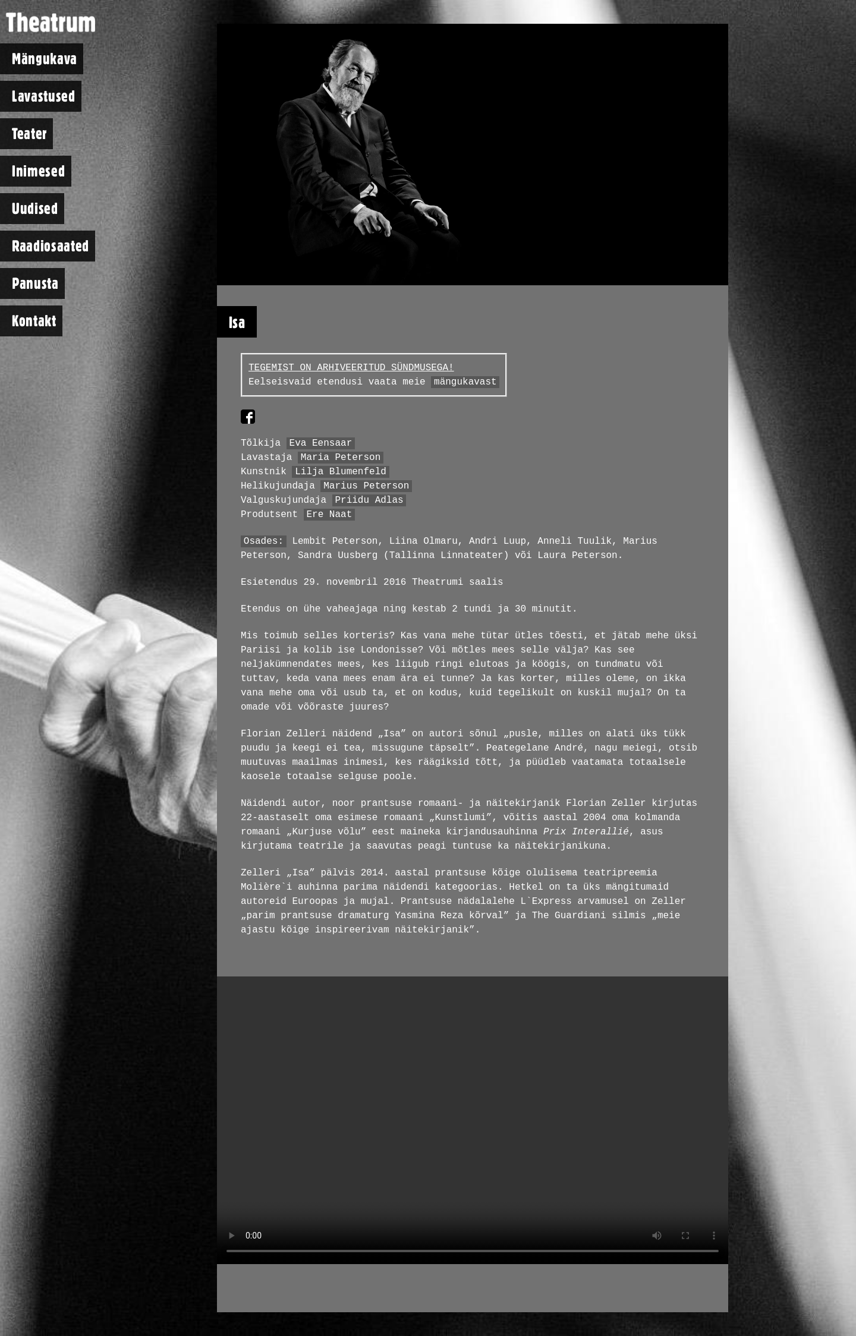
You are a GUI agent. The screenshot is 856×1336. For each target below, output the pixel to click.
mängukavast (465, 382)
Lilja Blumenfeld (340, 472)
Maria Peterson (340, 457)
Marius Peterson (366, 486)
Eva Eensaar (321, 443)
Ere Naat (329, 514)
